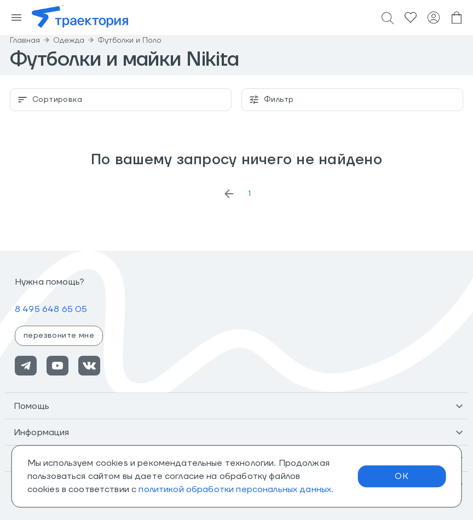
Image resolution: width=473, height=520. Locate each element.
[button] (236, 406)
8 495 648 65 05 (51, 309)
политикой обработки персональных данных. (236, 489)
